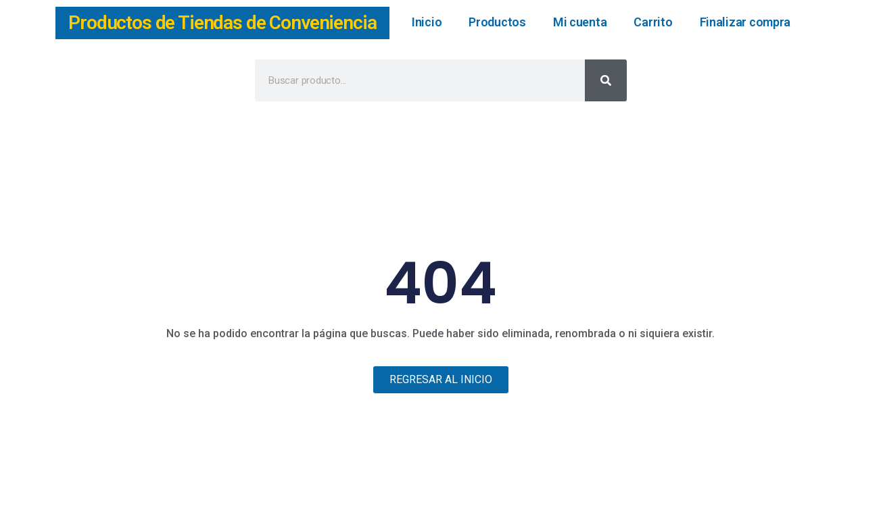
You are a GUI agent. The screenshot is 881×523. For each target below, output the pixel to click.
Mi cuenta (580, 22)
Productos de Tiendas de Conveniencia (222, 22)
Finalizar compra (745, 22)
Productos (497, 22)
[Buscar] (606, 80)
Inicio (427, 22)
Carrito (653, 22)
